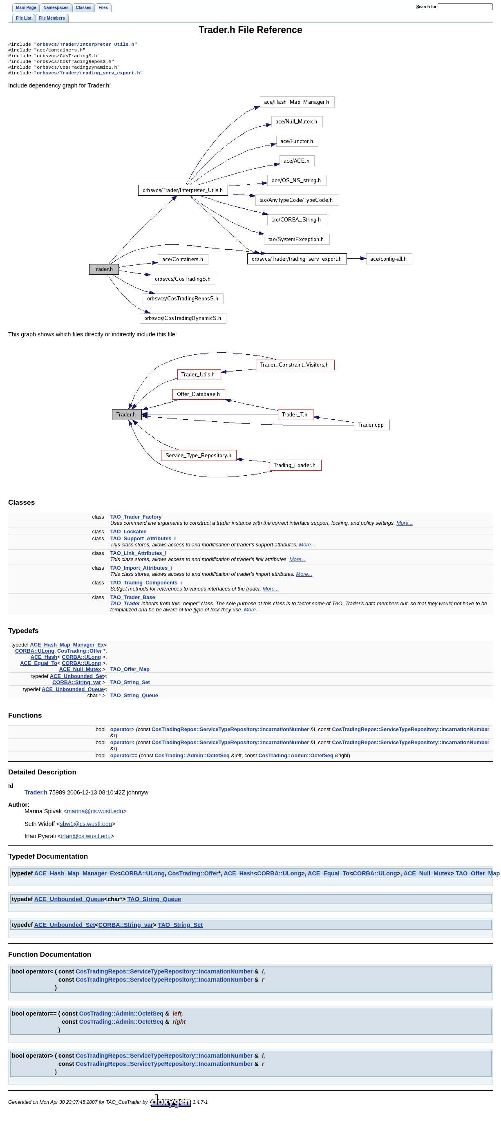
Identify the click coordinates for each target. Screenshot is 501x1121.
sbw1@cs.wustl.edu (86, 829)
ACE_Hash (44, 662)
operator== (124, 760)
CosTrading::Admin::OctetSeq (192, 760)
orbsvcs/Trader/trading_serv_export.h (88, 77)
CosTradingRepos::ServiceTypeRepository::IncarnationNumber (230, 734)
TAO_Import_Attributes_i (141, 573)
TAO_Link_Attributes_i (138, 558)
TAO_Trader (125, 608)
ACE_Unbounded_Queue (73, 694)
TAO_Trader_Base (132, 602)
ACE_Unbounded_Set (77, 681)
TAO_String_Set (130, 687)
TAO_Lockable (128, 536)
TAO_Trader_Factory (136, 522)
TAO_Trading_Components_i (146, 587)
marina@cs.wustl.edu (95, 816)
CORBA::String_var (76, 687)
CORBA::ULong (34, 656)
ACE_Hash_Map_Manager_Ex (67, 650)
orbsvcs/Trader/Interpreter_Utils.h (85, 45)
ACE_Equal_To (38, 668)
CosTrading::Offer (79, 656)
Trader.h (36, 797)
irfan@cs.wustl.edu (86, 841)
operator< (122, 747)
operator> (122, 734)
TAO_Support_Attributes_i (143, 543)
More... (404, 528)
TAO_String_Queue (134, 700)
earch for (426, 6)
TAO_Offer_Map (130, 674)
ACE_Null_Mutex (80, 674)
